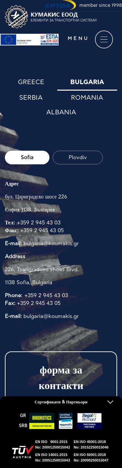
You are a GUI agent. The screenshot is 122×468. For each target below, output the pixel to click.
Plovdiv (78, 157)
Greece (31, 82)
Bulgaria (87, 82)
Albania (61, 112)
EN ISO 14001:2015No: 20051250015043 (52, 457)
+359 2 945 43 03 (39, 222)
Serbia (31, 98)
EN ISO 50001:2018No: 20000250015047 (91, 457)
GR (23, 416)
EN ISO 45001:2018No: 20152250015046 (91, 444)
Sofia (27, 157)
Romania (87, 98)
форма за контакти (61, 378)
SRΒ (23, 426)
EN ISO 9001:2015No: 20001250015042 (52, 444)
